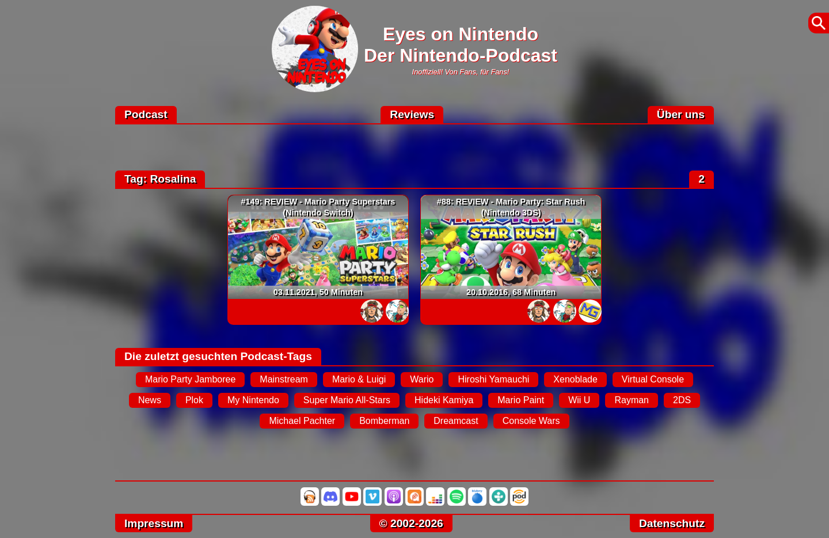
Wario (421, 379)
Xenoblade (575, 379)
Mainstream (284, 379)
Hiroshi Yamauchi (493, 379)
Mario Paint (520, 400)
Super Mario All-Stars (346, 400)
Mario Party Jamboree (190, 379)
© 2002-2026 (411, 523)
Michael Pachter (302, 421)
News (149, 400)
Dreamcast (455, 421)
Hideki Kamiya (443, 400)
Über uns (681, 114)
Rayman (631, 400)
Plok (194, 400)
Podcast (146, 114)
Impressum (153, 523)
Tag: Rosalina (160, 179)
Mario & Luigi (359, 379)
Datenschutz (672, 523)
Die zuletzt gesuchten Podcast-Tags (218, 356)
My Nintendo (253, 400)
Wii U (579, 400)
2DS (682, 400)
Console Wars (531, 421)
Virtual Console (653, 379)
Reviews (412, 114)
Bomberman (384, 421)
